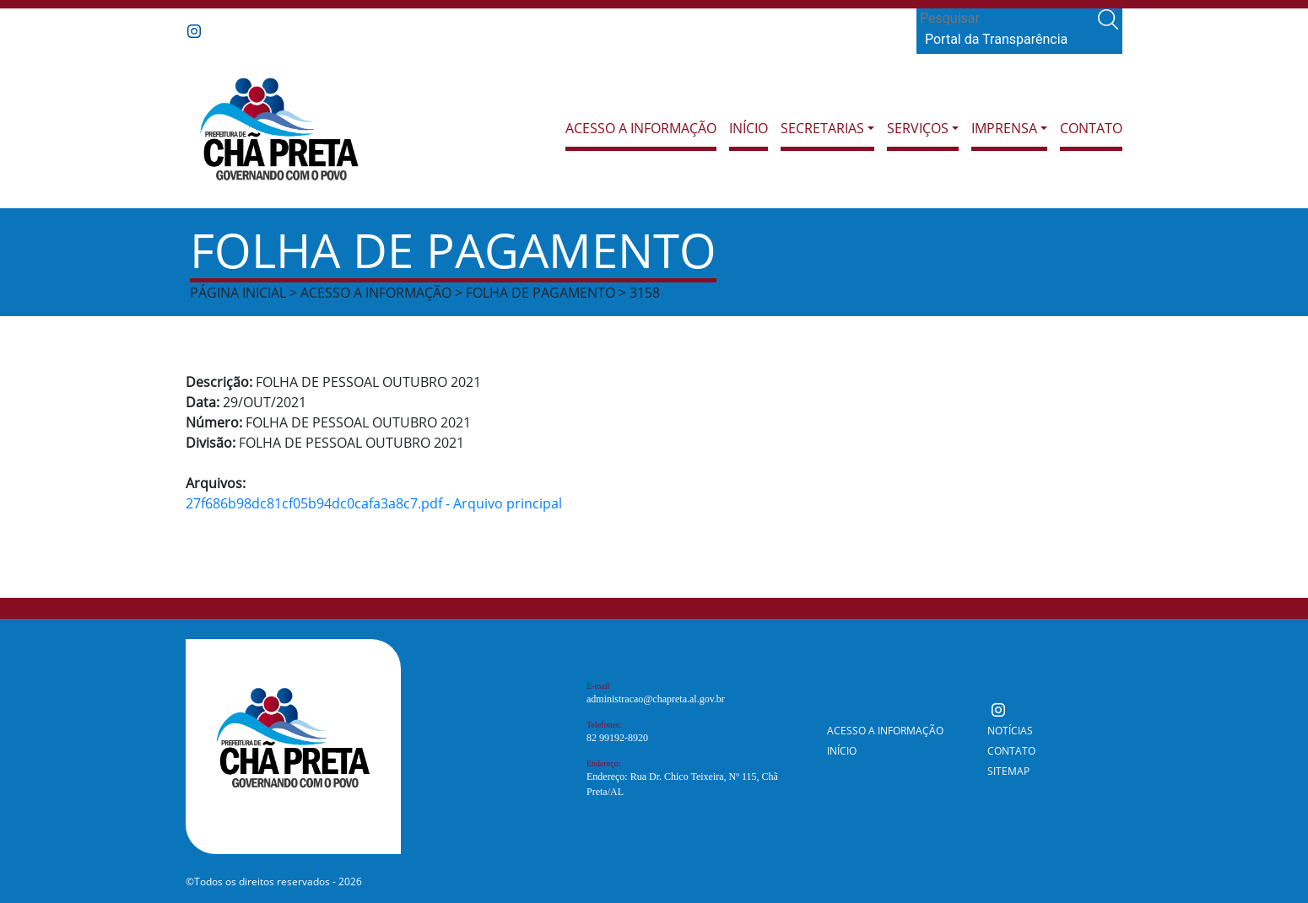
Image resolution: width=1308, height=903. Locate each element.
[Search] (1005, 18)
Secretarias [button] (822, 128)
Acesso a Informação (640, 128)
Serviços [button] (918, 128)
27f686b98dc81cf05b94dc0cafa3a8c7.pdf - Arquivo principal (374, 503)
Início (748, 128)
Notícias (1010, 730)
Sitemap (1008, 771)
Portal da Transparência (996, 39)
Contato (1091, 128)
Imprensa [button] (1004, 128)
